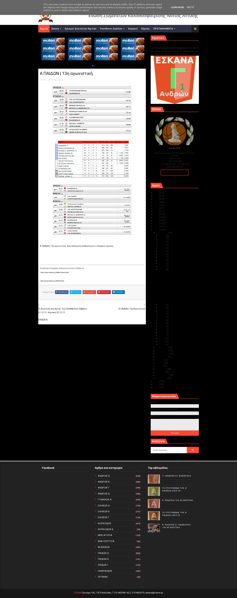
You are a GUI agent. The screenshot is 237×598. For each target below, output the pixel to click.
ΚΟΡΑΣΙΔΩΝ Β (106, 529)
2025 (156, 193)
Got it (190, 7)
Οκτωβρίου (162, 350)
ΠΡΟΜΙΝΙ (103, 577)
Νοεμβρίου (161, 347)
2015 (156, 223)
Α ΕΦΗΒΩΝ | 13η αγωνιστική (172, 298)
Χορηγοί (133, 28)
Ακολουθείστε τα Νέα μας (174, 172)
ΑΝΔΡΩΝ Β (104, 482)
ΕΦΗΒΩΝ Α (104, 505)
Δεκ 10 (162, 320)
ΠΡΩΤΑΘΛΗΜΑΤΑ (163, 28)
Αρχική (44, 28)
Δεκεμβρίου (162, 233)
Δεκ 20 (162, 263)
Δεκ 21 (162, 260)
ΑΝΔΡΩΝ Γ (104, 487)
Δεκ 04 (162, 335)
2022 (156, 202)
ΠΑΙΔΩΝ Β (103, 559)
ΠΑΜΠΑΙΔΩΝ (105, 571)
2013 (156, 230)
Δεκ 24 (162, 251)
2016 (156, 220)
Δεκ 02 (162, 341)
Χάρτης (145, 28)
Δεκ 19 (162, 266)
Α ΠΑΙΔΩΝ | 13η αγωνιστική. (171, 292)
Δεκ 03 (162, 338)
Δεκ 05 (162, 332)
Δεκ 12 (162, 314)
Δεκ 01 (162, 344)
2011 (156, 384)
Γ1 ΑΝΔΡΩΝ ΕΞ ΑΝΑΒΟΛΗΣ (166, 44)
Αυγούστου (162, 357)
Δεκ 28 (162, 245)
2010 (156, 387)
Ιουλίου (160, 360)
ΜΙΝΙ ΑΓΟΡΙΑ (105, 535)
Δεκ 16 (162, 308)
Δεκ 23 (162, 254)
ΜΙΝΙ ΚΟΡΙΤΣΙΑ (106, 541)
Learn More (177, 7)
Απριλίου (161, 369)
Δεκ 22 (162, 257)
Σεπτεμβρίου (162, 353)
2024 (156, 196)
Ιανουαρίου (162, 378)
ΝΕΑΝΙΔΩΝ (104, 547)
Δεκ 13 (162, 311)
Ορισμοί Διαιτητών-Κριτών (80, 28)
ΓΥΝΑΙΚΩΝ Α (105, 499)
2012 (156, 381)
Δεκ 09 (162, 323)
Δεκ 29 (162, 242)
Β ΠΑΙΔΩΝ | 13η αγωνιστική (171, 295)
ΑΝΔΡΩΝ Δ (104, 493)
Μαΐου (159, 366)
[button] (92, 65)
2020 (156, 208)
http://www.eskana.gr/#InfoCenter (52, 281)
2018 (156, 214)
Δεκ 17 (162, 304)
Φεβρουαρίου (163, 375)
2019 (156, 211)
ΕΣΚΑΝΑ (78, 593)
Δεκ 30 (162, 239)
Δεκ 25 (162, 248)
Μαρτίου (160, 372)
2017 (156, 217)
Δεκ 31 (162, 236)
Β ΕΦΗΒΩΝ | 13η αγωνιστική (171, 301)
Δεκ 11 (162, 317)
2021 (156, 205)
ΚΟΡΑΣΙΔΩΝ (104, 523)
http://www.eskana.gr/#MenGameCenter (55, 272)
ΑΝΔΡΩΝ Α (104, 476)
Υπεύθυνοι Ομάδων (111, 28)
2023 (156, 199)
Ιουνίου (160, 363)
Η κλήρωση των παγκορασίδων (173, 284)
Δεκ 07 (162, 326)
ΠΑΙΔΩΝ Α (58, 80)
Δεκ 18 (162, 269)
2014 (156, 226)
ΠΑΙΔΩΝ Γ (103, 565)
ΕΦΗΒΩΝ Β (104, 511)
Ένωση (55, 28)
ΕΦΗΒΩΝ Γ (104, 517)
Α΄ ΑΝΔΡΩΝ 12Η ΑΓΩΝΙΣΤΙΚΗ (177, 500)
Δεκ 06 (162, 329)
